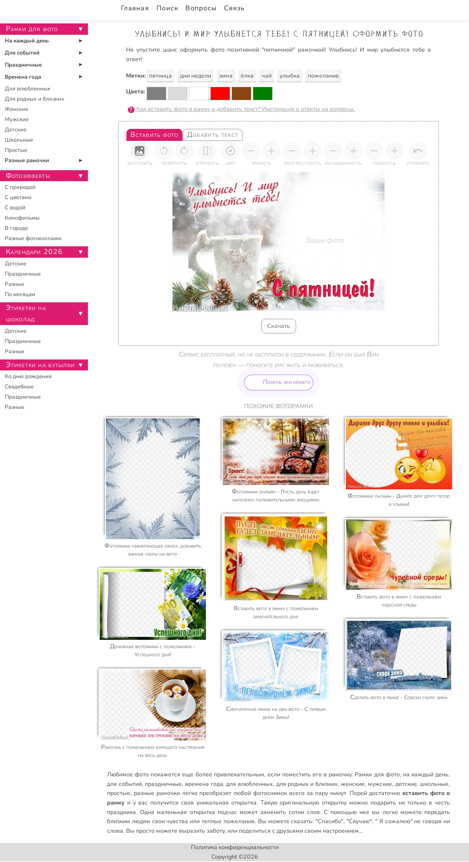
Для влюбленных (27, 88)
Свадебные (19, 386)
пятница (160, 76)
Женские (16, 109)
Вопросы (201, 8)
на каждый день (425, 774)
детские (406, 784)
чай (267, 76)
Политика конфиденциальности (234, 847)
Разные (14, 284)
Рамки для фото (377, 774)
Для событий (22, 52)
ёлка (247, 76)
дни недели (195, 76)
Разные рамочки (27, 160)
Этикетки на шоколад (26, 313)
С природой (20, 187)
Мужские (17, 119)
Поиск (167, 8)
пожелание (323, 76)
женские (353, 784)
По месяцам (20, 294)
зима (226, 76)
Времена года (23, 77)
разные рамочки (157, 793)
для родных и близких (307, 784)
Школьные (19, 139)
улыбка (290, 76)
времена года (204, 784)
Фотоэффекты (28, 175)
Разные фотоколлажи (33, 238)
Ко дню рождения (28, 376)
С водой (15, 207)
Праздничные (23, 64)
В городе (16, 228)
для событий (124, 784)
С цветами (18, 197)
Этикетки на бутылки (40, 365)
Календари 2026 (34, 252)
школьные (434, 784)
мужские (380, 784)
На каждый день (27, 40)
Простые (16, 150)
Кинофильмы (22, 217)
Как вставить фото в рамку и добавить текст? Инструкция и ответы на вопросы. (245, 109)
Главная (135, 8)
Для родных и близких (34, 98)
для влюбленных (249, 784)
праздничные (163, 784)
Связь (234, 8)
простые (118, 793)
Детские (15, 129)
